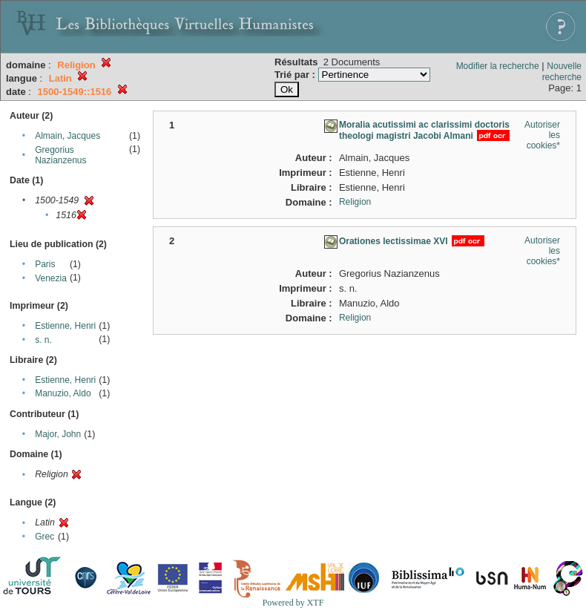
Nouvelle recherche (562, 71)
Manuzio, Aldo (62, 393)
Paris (45, 264)
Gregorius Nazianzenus (60, 155)
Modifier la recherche (497, 66)
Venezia (51, 278)
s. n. (43, 340)
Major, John (58, 434)
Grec (44, 536)
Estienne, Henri (65, 326)
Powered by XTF (293, 602)
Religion (355, 202)
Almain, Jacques (67, 136)
